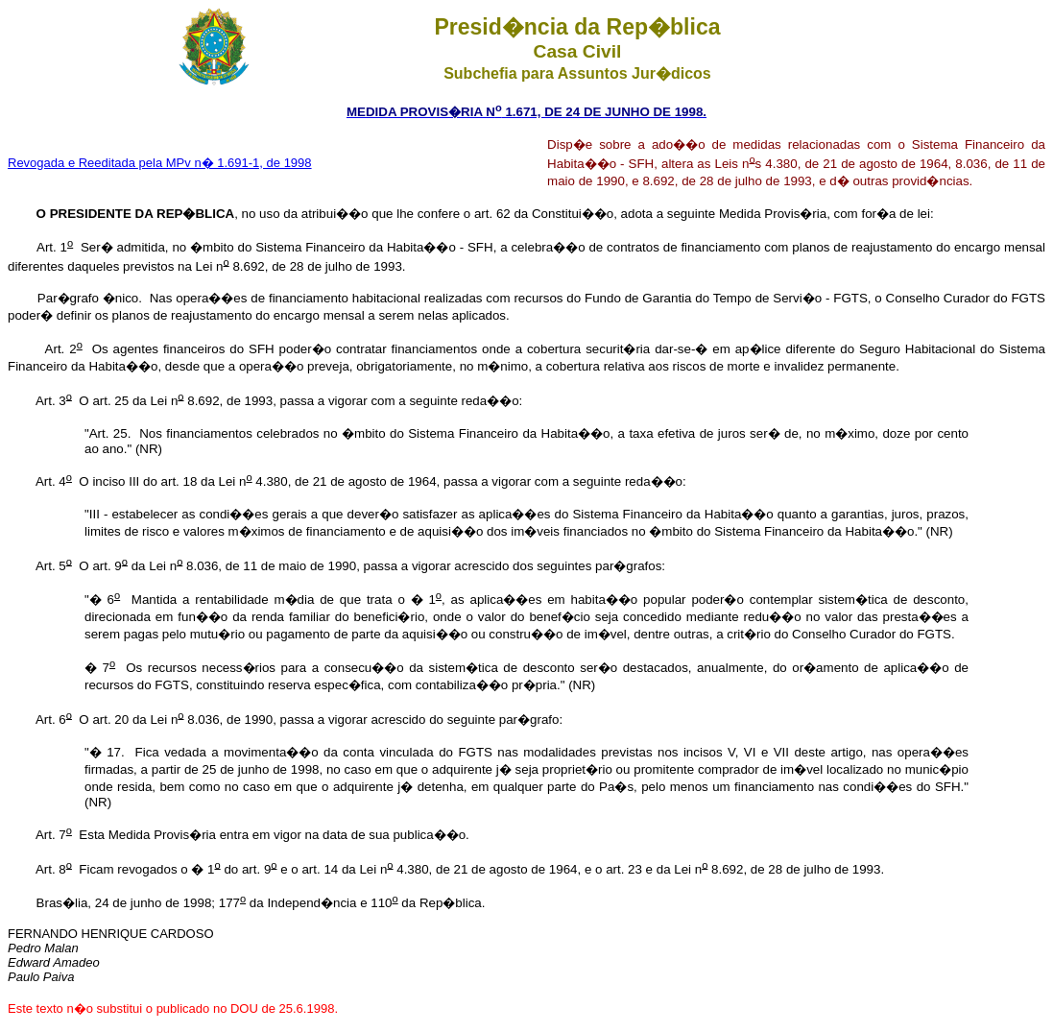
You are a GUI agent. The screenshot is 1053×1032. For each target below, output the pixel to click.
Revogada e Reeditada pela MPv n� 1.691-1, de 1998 (160, 163)
